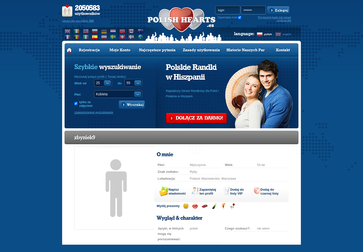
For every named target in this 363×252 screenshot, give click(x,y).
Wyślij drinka (223, 206)
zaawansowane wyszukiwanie (93, 112)
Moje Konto (120, 50)
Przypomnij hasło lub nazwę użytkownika (274, 19)
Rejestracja (89, 50)
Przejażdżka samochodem (204, 206)
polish (268, 34)
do (120, 83)
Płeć (77, 94)
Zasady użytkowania (201, 50)
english (287, 34)
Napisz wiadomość (177, 191)
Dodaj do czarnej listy (269, 191)
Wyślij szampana (214, 206)
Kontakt (283, 50)
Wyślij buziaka (195, 206)
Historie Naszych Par (246, 50)
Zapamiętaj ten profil (208, 191)
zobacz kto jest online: (78, 20)
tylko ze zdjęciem (86, 104)
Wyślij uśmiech (186, 206)
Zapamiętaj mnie (227, 17)
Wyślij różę (232, 206)
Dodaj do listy (237, 191)
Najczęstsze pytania (157, 50)
